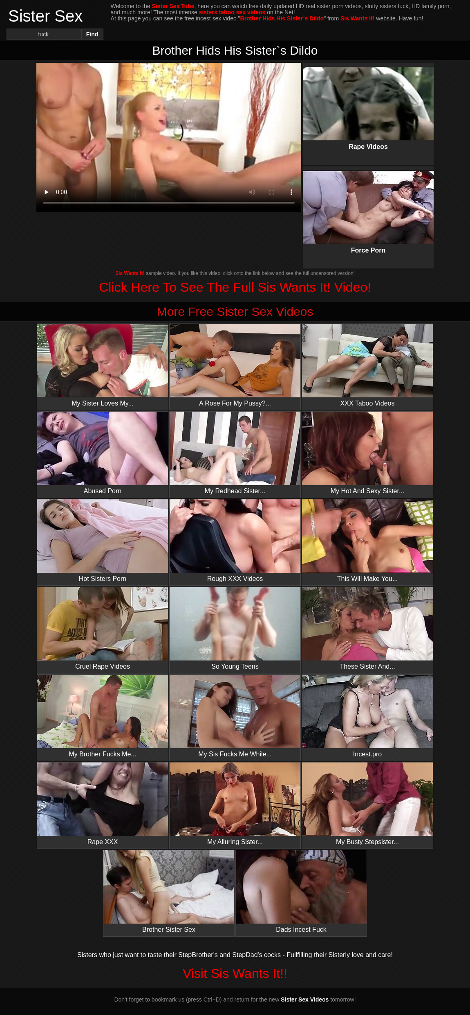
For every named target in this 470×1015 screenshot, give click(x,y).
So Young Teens (235, 628)
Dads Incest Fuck (301, 891)
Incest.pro (367, 716)
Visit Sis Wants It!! (235, 973)
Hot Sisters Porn (102, 540)
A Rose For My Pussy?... (235, 365)
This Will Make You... (367, 540)
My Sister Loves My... (102, 365)
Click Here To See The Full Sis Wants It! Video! (235, 287)
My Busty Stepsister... (367, 803)
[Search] (44, 34)
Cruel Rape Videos (102, 628)
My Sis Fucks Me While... (235, 716)
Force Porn (368, 205)
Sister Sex (45, 16)
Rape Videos (368, 101)
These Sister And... (367, 628)
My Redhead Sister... (235, 453)
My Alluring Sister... (235, 803)
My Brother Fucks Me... (102, 716)
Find (92, 34)
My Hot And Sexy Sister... (367, 453)
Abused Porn (102, 453)
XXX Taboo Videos (367, 365)
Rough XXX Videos (235, 540)
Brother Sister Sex (168, 891)
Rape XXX (102, 803)
